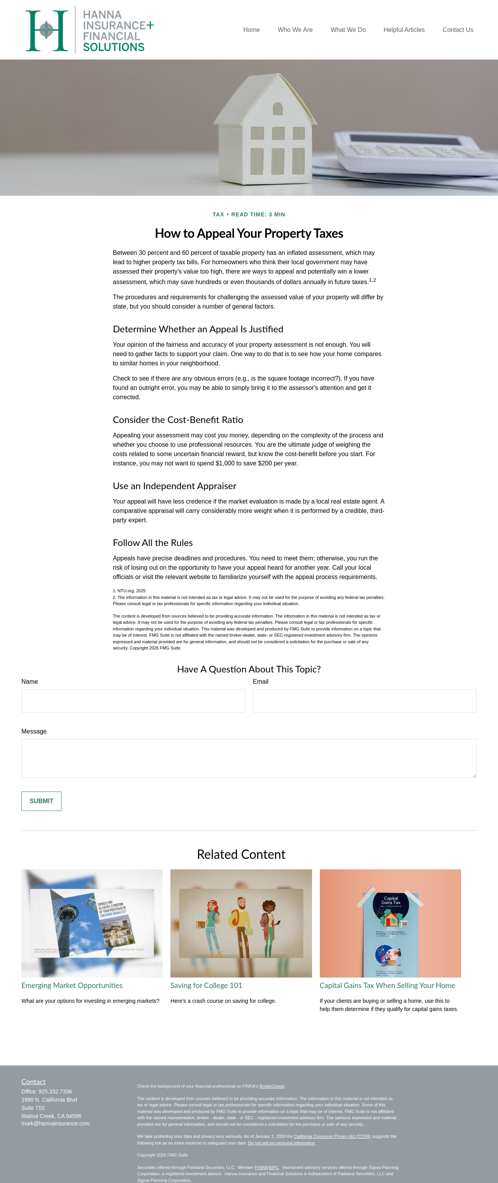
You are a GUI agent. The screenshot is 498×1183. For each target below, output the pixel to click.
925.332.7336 (55, 1091)
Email (260, 681)
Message (34, 731)
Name (29, 681)
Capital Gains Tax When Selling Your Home (387, 985)
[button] (251, 30)
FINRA (261, 1167)
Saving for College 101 (206, 985)
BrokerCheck (272, 1086)
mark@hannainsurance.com (55, 1123)
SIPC (274, 1167)
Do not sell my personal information (281, 1143)
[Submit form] (41, 801)
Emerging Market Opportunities (72, 985)
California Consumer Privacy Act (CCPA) (332, 1136)
